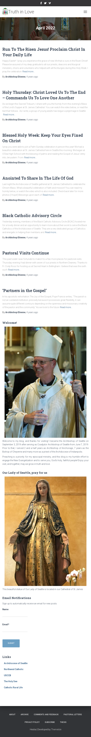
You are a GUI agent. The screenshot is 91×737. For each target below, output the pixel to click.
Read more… (28, 71)
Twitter (45, 3)
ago (32, 76)
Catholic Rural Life (13, 687)
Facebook (41, 3)
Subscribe (50, 722)
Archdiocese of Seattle (16, 663)
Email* (15, 627)
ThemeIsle (56, 729)
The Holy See (10, 681)
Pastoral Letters (73, 714)
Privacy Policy (32, 722)
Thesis (63, 722)
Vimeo (50, 3)
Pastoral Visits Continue (25, 253)
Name (15, 612)
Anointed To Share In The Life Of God (37, 178)
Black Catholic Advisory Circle (32, 215)
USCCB (7, 675)
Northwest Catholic (13, 669)
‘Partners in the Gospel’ (24, 290)
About (12, 714)
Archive (25, 714)
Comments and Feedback (46, 714)
